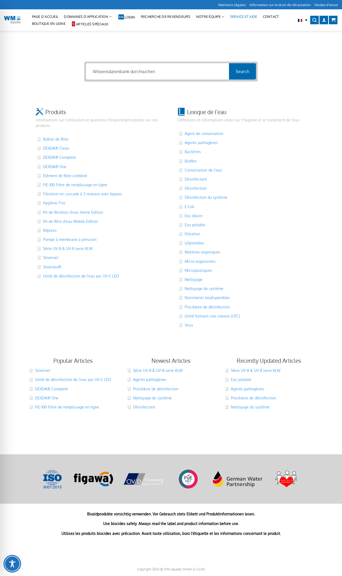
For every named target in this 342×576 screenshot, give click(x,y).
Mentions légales (232, 5)
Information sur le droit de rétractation (280, 5)
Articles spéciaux (92, 24)
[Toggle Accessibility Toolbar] (12, 563)
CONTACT (271, 16)
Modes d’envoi (326, 5)
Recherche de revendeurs (166, 16)
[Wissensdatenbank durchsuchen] (157, 71)
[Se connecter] (324, 20)
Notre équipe (210, 16)
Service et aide (243, 16)
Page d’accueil (45, 16)
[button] (302, 20)
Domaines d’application (88, 16)
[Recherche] (314, 20)
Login (130, 17)
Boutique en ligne (48, 23)
